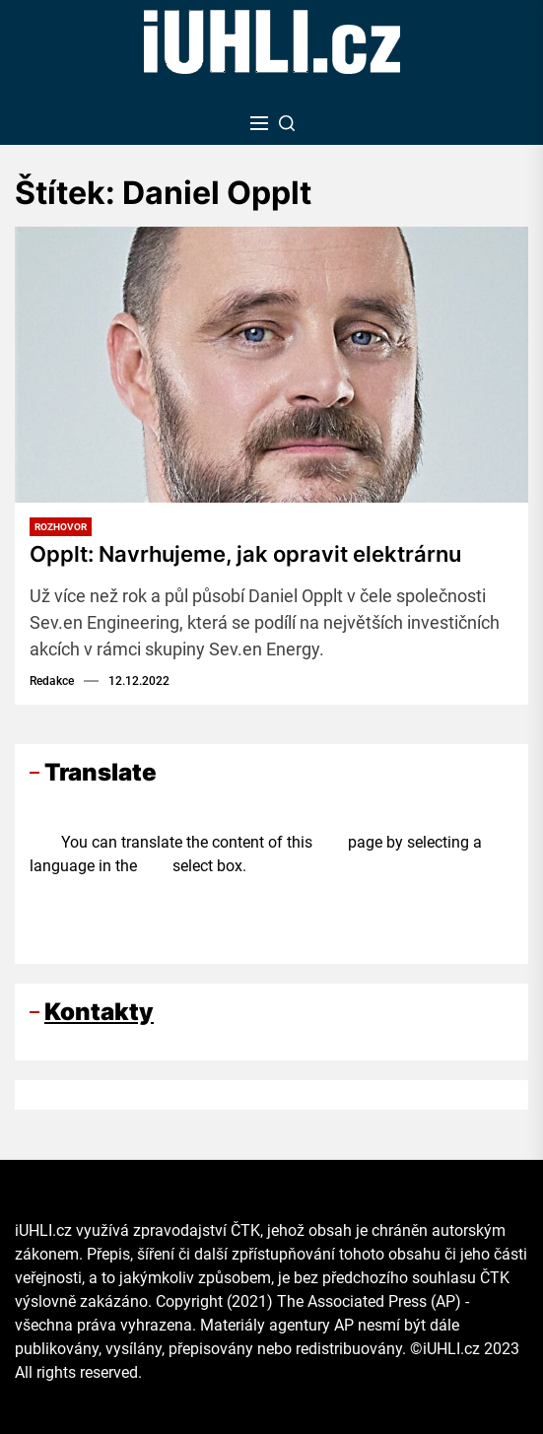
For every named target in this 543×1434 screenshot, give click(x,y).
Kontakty (99, 1011)
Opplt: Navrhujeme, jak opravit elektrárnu (245, 554)
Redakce (52, 681)
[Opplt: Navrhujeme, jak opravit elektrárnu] (271, 365)
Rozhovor (60, 526)
